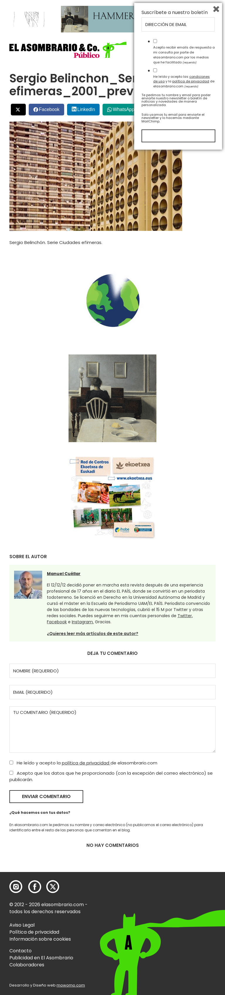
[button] (68, 50)
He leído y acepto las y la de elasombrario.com (183, 923)
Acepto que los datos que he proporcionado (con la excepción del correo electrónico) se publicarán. (111, 776)
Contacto (20, 950)
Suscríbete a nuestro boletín (175, 855)
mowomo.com (71, 985)
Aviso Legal (22, 925)
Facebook (49, 109)
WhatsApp (123, 109)
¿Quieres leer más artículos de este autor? (92, 633)
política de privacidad (86, 763)
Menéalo (160, 107)
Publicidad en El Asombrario (41, 957)
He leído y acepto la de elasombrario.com (83, 763)
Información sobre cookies (40, 939)
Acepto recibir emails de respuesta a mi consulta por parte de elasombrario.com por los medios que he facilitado (184, 897)
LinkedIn (86, 109)
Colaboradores (26, 964)
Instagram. (83, 622)
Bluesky (191, 107)
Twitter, (185, 616)
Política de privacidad (34, 932)
